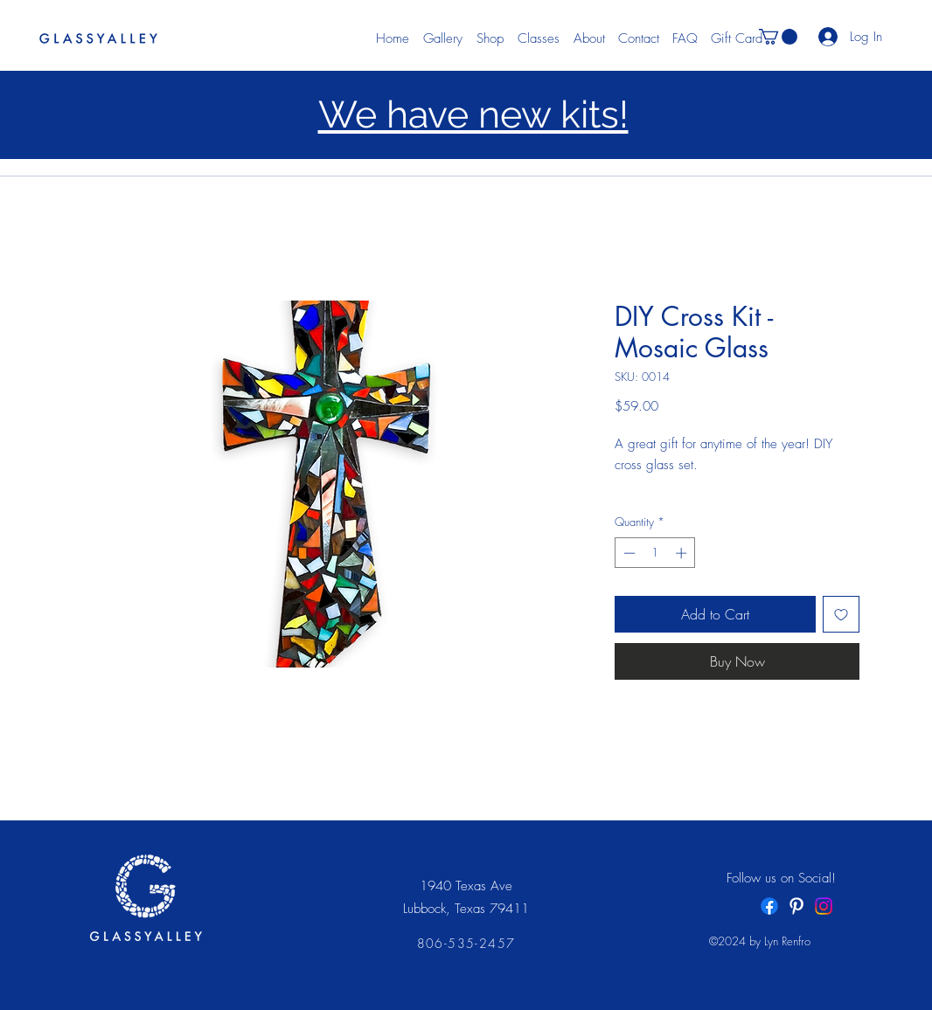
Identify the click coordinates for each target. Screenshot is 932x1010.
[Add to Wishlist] (841, 614)
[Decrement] (627, 553)
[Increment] (682, 553)
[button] (778, 37)
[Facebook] (769, 906)
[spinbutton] (655, 553)
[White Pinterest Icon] (796, 906)
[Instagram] (823, 906)
